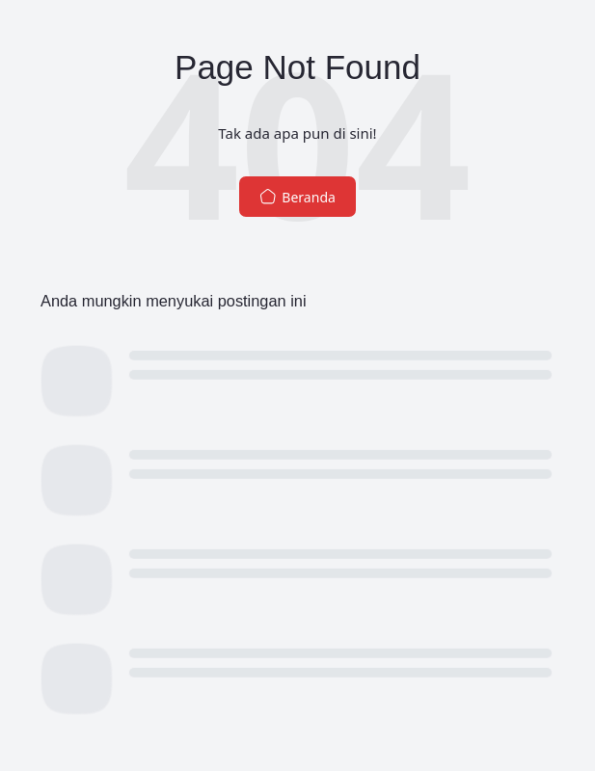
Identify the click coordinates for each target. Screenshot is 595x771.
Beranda (297, 197)
